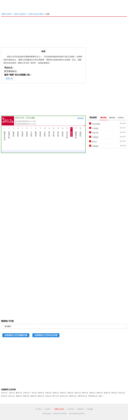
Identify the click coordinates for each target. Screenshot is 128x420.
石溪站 (27, 132)
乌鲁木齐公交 (82, 396)
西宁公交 (55, 396)
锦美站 (71, 132)
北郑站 (62, 132)
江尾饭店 (95, 137)
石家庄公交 (73, 396)
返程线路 (80, 118)
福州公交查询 (19, 14)
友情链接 (80, 409)
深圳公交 (41, 393)
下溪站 (45, 132)
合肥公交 (92, 393)
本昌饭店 (95, 146)
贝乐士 (94, 142)
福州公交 (100, 393)
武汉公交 (122, 393)
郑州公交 (114, 393)
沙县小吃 (95, 133)
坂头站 (49, 132)
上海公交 (11, 393)
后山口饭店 (96, 124)
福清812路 (9, 78)
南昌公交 (107, 393)
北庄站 (58, 132)
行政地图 (90, 409)
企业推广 (48, 409)
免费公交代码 (59, 409)
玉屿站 (80, 132)
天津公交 (26, 393)
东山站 (53, 132)
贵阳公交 (26, 396)
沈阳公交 (55, 393)
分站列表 (70, 409)
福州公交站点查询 (36, 14)
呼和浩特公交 (93, 396)
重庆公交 (19, 393)
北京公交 (4, 393)
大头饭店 (95, 128)
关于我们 (38, 409)
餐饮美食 (103, 118)
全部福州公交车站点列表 (45, 335)
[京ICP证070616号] (60, 413)
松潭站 (13, 132)
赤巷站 (18, 132)
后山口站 (67, 133)
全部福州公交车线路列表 (15, 335)
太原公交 (48, 393)
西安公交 (41, 396)
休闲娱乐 (121, 118)
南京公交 (77, 393)
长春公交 (63, 393)
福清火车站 (19, 118)
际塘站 (36, 132)
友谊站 (40, 132)
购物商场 (112, 118)
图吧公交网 (6, 14)
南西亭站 (76, 133)
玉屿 (28, 118)
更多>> (101, 396)
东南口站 (9, 133)
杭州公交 (85, 393)
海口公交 (11, 396)
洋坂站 (22, 132)
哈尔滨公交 (64, 396)
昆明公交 (33, 396)
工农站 (31, 132)
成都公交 (19, 396)
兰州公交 (48, 396)
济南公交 (70, 393)
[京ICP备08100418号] (76, 413)
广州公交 (33, 393)
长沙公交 (4, 396)
